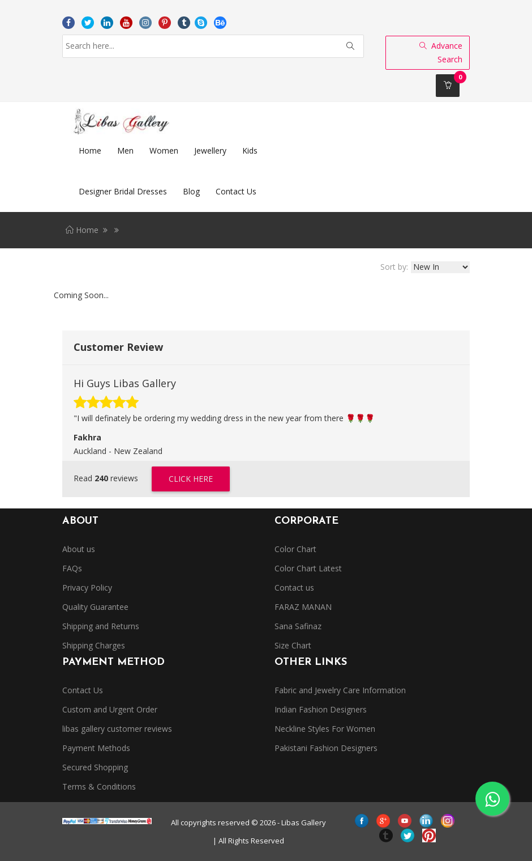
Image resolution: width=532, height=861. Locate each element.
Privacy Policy (87, 587)
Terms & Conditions (99, 786)
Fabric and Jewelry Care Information (340, 690)
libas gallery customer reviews (117, 728)
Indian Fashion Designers (320, 709)
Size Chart (292, 645)
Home (82, 229)
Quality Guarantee (95, 606)
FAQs (72, 568)
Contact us (294, 587)
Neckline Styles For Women (324, 728)
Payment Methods (96, 748)
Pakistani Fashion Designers (325, 748)
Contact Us (82, 690)
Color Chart (295, 549)
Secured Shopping (95, 767)
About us (78, 549)
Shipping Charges (93, 645)
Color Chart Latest (308, 568)
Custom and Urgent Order (109, 709)
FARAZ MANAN (303, 606)
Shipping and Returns (100, 626)
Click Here (191, 478)
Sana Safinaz (297, 626)
